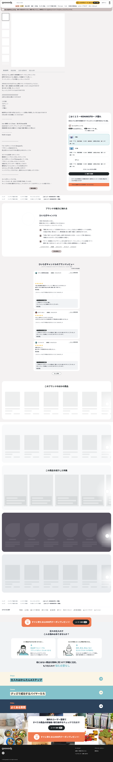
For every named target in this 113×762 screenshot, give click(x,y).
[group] (81, 607)
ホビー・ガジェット (93, 6)
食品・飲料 (27, 6)
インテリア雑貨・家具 (51, 6)
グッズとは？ (78, 733)
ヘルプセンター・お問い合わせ (81, 739)
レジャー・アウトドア (82, 6)
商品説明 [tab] (5, 70)
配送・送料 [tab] (32, 70)
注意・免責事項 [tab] (22, 70)
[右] (107, 411)
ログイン (104, 2)
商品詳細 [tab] (13, 70)
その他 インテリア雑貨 (35, 199)
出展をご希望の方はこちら (80, 736)
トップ (3, 196)
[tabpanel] (33, 131)
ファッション (60, 6)
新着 (21, 6)
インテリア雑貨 (23, 196)
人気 (17, 6)
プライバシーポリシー (99, 733)
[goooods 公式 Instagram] (3, 738)
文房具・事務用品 (72, 6)
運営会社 (96, 736)
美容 (32, 6)
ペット (65, 6)
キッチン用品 (42, 6)
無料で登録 (8, 414)
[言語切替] (109, 2)
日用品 (36, 6)
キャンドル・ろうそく (35, 196)
